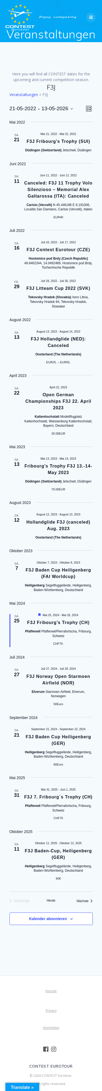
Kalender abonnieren (48, 919)
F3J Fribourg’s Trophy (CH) (58, 622)
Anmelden (51, 1027)
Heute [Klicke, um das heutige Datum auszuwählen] (51, 900)
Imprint (51, 991)
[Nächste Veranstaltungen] (84, 900)
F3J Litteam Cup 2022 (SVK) (58, 288)
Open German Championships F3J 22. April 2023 (58, 401)
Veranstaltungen (24, 94)
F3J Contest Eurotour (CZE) (58, 249)
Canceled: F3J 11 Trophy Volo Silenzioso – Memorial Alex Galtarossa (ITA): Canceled (58, 189)
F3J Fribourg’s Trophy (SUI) (58, 141)
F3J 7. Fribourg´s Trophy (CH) (58, 797)
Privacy (51, 1010)
